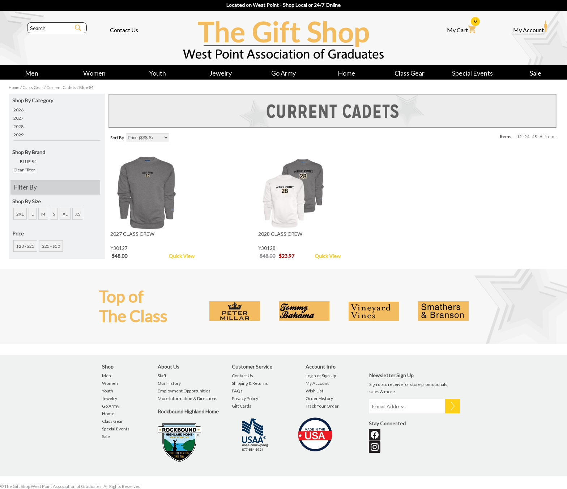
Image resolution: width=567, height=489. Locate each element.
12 (519, 136)
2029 (18, 134)
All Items (548, 136)
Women (94, 73)
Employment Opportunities (184, 391)
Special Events (472, 73)
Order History (319, 398)
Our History (169, 383)
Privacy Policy (245, 398)
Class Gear (410, 73)
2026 (18, 109)
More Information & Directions (187, 398)
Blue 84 (86, 87)
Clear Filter (24, 170)
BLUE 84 (28, 161)
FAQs (237, 391)
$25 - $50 (51, 246)
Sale (535, 73)
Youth (157, 73)
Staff (162, 375)
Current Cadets (61, 87)
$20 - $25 (25, 246)
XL (65, 214)
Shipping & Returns (250, 383)
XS (77, 214)
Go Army (283, 73)
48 (534, 136)
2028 (18, 126)
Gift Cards (241, 406)
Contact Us (124, 29)
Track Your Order (322, 406)
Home (346, 73)
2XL (20, 214)
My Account (530, 26)
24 (526, 136)
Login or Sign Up (321, 375)
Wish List (314, 391)
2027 (18, 118)
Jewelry (220, 73)
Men (31, 73)
